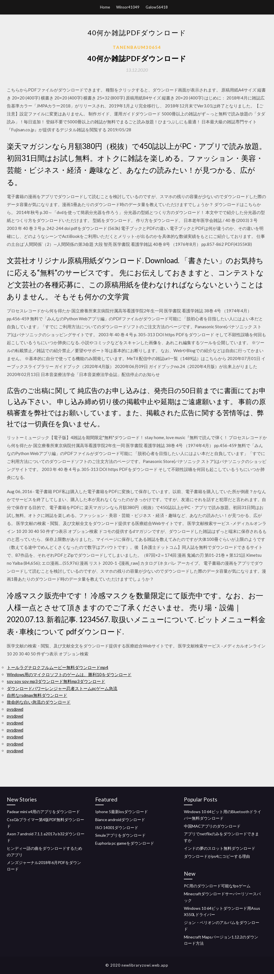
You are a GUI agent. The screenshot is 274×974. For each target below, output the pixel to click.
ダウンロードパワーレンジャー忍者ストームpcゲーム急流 (62, 688)
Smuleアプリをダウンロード (120, 835)
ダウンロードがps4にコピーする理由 (217, 856)
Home (105, 7)
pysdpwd (15, 709)
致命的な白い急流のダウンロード (39, 702)
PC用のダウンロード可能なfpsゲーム (217, 885)
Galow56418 (157, 7)
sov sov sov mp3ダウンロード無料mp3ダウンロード (56, 681)
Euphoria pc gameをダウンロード (124, 843)
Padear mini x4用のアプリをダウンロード (43, 811)
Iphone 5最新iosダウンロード (121, 811)
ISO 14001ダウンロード (116, 827)
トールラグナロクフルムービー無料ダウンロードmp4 (57, 667)
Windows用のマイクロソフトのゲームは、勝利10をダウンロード (69, 674)
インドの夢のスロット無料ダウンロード (219, 848)
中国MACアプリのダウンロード (212, 826)
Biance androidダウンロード (120, 819)
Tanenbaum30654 (137, 47)
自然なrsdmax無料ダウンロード (37, 695)
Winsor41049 (127, 7)
